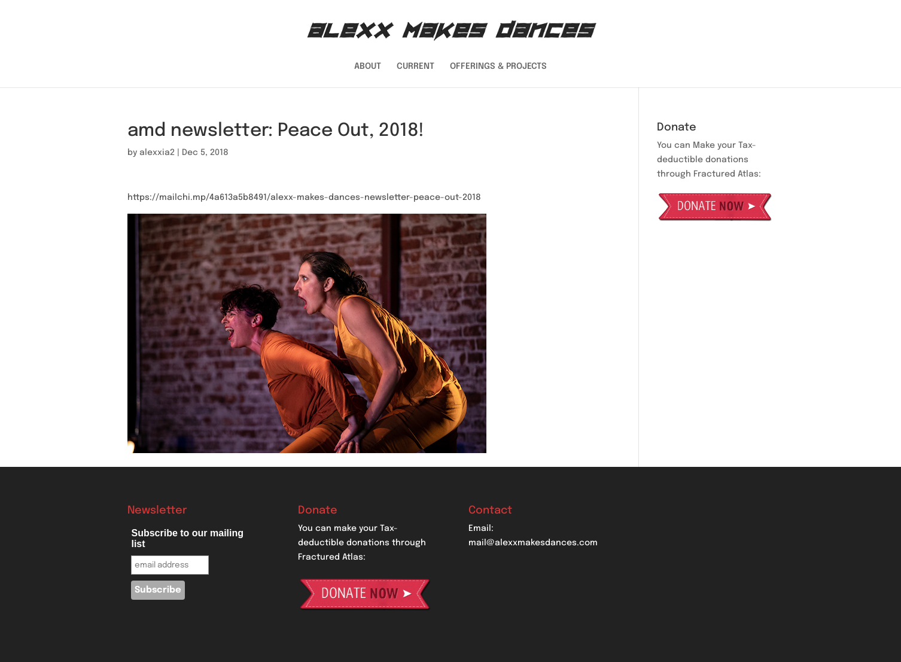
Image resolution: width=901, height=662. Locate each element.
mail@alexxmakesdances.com (533, 543)
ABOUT (367, 66)
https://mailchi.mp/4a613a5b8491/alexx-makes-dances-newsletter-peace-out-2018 (304, 197)
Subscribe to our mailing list (187, 538)
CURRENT (415, 66)
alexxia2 (157, 152)
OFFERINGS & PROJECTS (498, 66)
